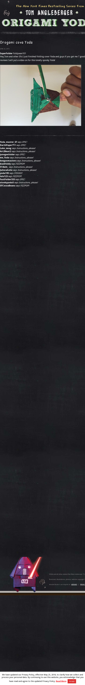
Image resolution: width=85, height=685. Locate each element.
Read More (61, 681)
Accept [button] (71, 681)
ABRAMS (74, 584)
